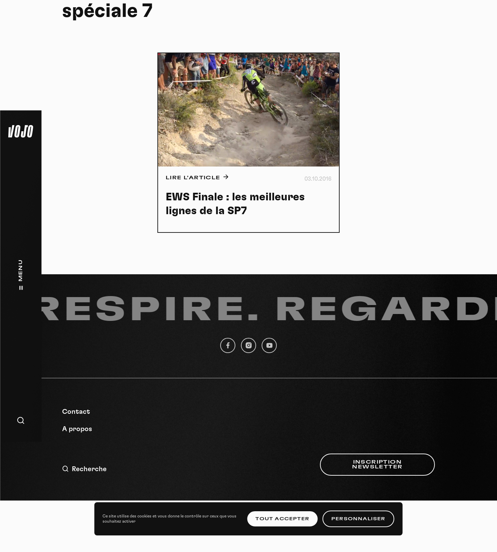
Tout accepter (282, 519)
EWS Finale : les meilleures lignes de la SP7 (235, 203)
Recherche (84, 469)
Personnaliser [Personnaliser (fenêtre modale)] (358, 519)
